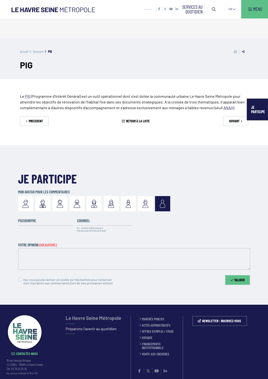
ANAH (228, 88)
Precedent (36, 101)
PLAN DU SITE (188, 371)
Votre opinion (37, 225)
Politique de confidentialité (157, 371)
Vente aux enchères (155, 335)
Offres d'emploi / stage (158, 312)
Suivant (234, 101)
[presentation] (145, 264)
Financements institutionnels (152, 326)
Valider (239, 260)
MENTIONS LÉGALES (124, 371)
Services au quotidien (192, 9)
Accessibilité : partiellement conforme (225, 371)
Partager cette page (243, 32)
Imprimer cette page (235, 32)
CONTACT (81, 371)
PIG (27, 76)
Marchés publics (153, 300)
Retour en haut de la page (259, 285)
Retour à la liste (138, 101)
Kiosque (147, 318)
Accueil (24, 32)
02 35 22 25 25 (19, 349)
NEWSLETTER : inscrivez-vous (221, 301)
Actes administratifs (156, 306)
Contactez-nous (27, 334)
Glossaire (38, 32)
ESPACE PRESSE (100, 371)
